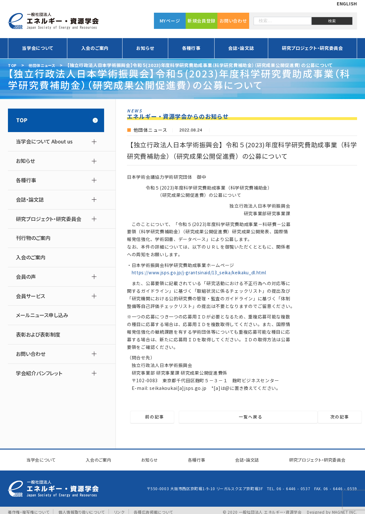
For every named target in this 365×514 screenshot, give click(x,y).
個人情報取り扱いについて (81, 508)
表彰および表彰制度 (38, 334)
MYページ (170, 20)
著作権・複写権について (29, 508)
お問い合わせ (233, 20)
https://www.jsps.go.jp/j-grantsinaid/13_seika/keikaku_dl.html (205, 272)
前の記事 (164, 417)
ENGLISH (347, 3)
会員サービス (30, 296)
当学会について (37, 48)
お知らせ (145, 48)
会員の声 (26, 276)
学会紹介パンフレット (39, 373)
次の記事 (330, 417)
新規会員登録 (202, 20)
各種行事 (191, 48)
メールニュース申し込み (42, 315)
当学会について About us (44, 141)
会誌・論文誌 (241, 48)
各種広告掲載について (153, 508)
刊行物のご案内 (33, 238)
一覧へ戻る (246, 417)
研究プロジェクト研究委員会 (313, 458)
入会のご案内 (95, 48)
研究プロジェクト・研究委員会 (312, 48)
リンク (119, 508)
